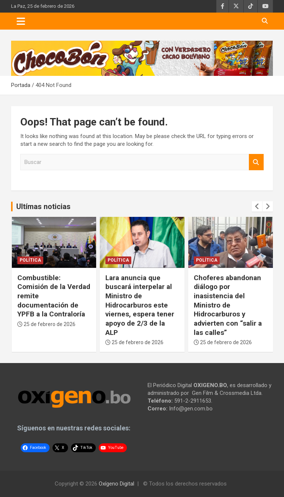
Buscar (256, 162)
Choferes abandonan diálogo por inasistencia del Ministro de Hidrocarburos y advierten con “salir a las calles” (228, 305)
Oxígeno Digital (116, 483)
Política (30, 260)
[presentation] (257, 206)
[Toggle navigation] (21, 21)
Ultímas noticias (43, 206)
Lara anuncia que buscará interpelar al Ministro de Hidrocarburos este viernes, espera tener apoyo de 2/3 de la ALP (139, 305)
